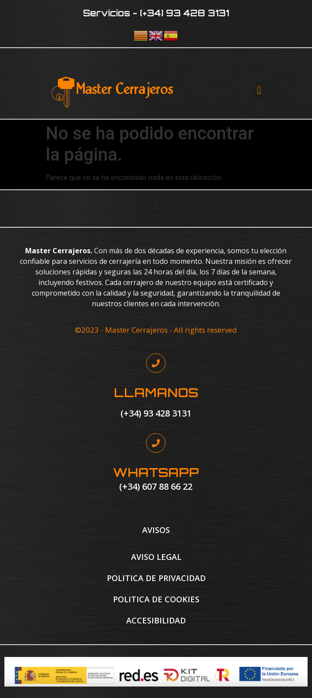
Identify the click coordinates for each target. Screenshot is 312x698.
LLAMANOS (156, 392)
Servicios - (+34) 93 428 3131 (156, 13)
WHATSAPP (156, 472)
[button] (259, 90)
